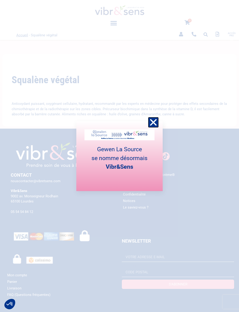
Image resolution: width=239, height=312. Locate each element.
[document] (119, 156)
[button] (153, 122)
